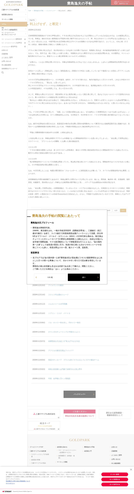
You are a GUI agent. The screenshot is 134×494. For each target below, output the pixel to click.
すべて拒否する (115, 479)
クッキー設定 (114, 474)
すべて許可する (115, 484)
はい (84, 277)
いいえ (50, 277)
